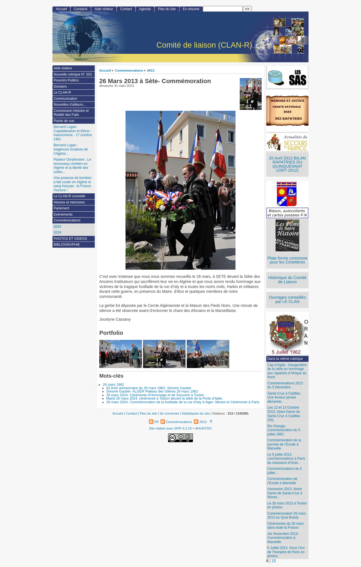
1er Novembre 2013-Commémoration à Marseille (283, 538)
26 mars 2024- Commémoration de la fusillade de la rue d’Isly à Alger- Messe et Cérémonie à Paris (182, 402)
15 (274, 561)
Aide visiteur (103, 9)
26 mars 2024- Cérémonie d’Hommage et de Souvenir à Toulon (155, 395)
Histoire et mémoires (69, 202)
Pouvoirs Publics (66, 80)
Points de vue (64, 121)
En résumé (191, 9)
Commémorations (129, 70)
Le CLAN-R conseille (69, 196)
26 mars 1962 (113, 385)
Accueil (105, 70)
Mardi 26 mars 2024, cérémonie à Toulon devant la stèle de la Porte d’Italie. (164, 398)
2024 (57, 232)
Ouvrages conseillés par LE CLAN (287, 299)
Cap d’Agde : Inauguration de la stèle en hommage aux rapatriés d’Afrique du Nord (287, 371)
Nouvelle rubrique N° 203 (73, 74)
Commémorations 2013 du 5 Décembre (285, 385)
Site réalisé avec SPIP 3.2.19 (170, 428)
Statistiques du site (196, 413)
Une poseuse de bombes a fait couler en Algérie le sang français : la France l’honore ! (72, 184)
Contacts (80, 9)
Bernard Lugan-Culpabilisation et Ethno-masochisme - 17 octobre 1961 (73, 133)
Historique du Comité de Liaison (287, 280)
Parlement (61, 208)
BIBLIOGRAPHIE (67, 245)
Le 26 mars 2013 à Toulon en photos (287, 505)
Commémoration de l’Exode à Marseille (282, 481)
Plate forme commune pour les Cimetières (287, 260)
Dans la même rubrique (285, 359)
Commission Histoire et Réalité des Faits (71, 113)
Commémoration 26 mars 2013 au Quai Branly (286, 515)
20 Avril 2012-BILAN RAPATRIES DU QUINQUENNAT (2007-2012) (287, 164)
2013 (151, 70)
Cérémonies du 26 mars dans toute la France (285, 526)
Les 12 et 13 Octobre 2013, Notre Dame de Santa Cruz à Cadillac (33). (283, 414)
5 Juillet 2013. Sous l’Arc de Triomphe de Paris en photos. (286, 552)
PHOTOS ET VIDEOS (70, 239)
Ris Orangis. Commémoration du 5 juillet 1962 (283, 430)
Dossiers (60, 86)
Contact (126, 9)
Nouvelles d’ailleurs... (70, 105)
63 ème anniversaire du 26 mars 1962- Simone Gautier (148, 388)
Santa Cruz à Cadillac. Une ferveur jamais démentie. (284, 397)
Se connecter (169, 413)
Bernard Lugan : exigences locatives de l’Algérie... (71, 149)
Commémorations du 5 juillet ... (284, 471)
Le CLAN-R (62, 92)
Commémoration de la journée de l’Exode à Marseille (284, 444)
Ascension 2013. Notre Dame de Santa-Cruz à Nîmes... (284, 493)
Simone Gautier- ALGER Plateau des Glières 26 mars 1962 (152, 391)
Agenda (145, 9)
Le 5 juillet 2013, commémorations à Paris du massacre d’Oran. (286, 459)
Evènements (63, 214)
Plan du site (167, 9)
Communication (65, 99)
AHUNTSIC (203, 428)
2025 (57, 227)
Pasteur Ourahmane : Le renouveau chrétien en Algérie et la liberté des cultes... (72, 166)
